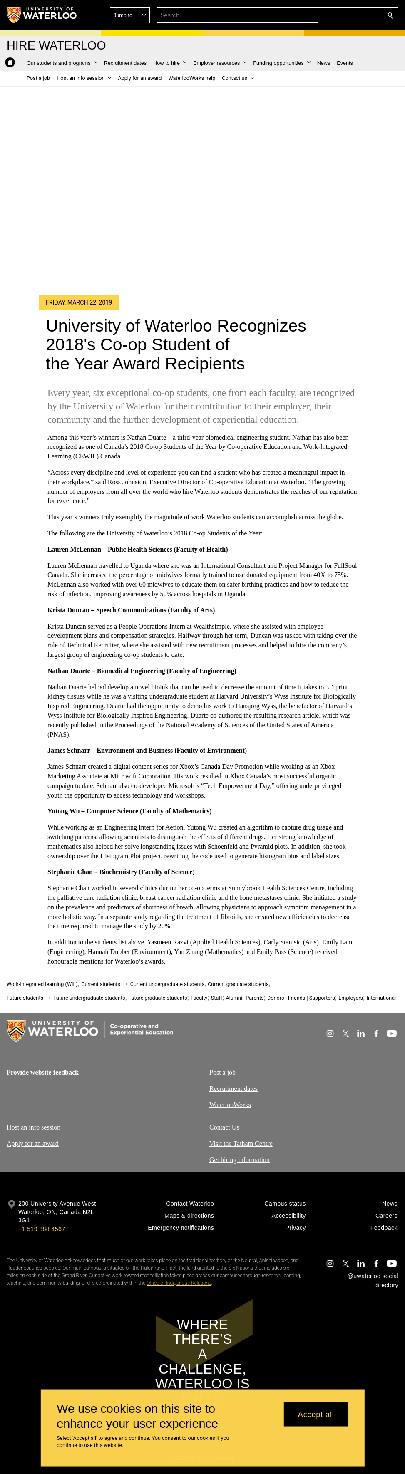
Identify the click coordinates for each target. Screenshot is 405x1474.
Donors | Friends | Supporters (301, 998)
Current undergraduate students (167, 984)
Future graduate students (158, 998)
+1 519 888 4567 (41, 1229)
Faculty (199, 998)
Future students (25, 998)
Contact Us (224, 1127)
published (83, 724)
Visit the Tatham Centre (241, 1143)
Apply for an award (33, 1143)
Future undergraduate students (89, 998)
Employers (350, 998)
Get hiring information (239, 1159)
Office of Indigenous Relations (179, 1283)
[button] (330, 15)
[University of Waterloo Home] (42, 15)
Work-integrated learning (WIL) (42, 984)
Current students (100, 984)
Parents (254, 998)
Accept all (316, 1414)
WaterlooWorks (230, 1104)
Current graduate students (238, 984)
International (381, 998)
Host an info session (33, 1127)
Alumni (234, 998)
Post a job (222, 1072)
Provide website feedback (43, 1072)
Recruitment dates (233, 1088)
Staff (216, 998)
